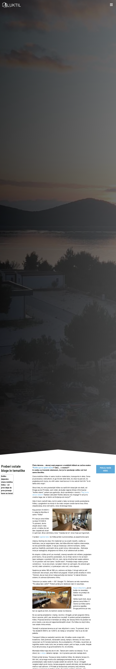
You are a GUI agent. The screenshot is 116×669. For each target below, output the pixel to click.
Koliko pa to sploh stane (43, 468)
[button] (111, 4)
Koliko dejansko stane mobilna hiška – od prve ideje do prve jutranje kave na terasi (7, 484)
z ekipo (43, 653)
